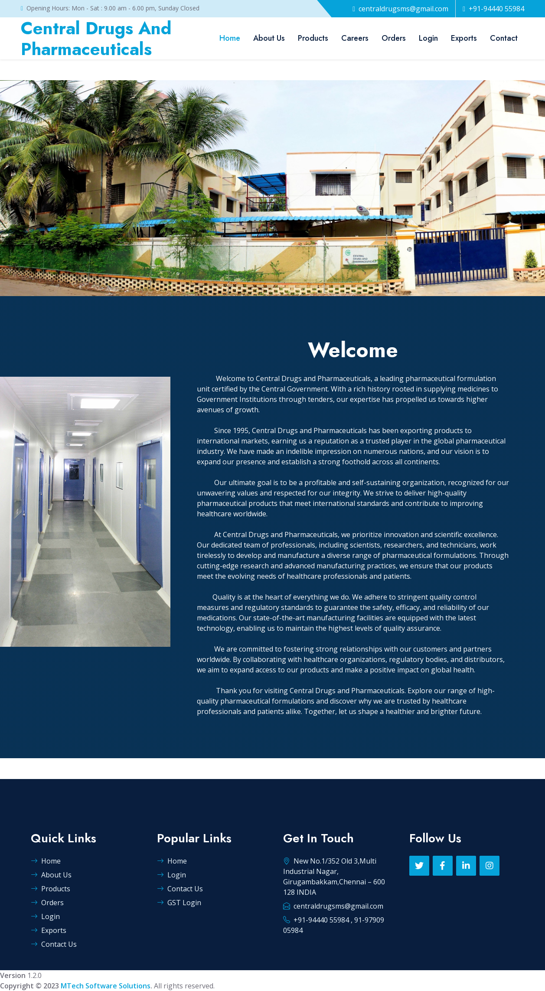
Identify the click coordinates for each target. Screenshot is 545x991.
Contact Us (54, 944)
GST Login (179, 902)
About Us (269, 38)
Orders (394, 38)
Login (428, 38)
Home (229, 38)
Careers (355, 38)
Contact (504, 38)
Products (313, 38)
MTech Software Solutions (105, 986)
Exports (464, 38)
